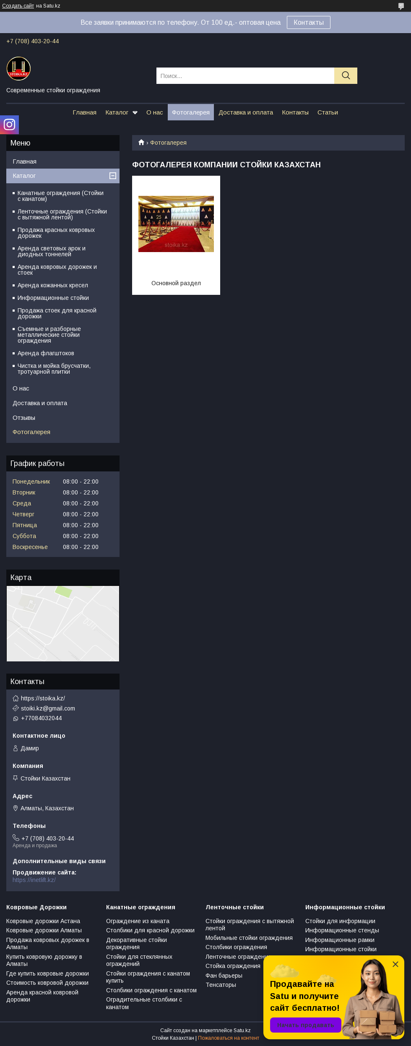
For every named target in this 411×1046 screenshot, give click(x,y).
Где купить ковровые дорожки (47, 973)
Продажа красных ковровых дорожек (56, 232)
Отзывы (24, 417)
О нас (154, 112)
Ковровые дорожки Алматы (44, 930)
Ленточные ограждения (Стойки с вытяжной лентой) (62, 214)
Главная (84, 112)
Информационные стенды (342, 930)
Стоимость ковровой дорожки (47, 982)
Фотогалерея (191, 112)
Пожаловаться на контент (228, 1038)
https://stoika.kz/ (43, 698)
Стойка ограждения (233, 966)
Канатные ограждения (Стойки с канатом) (61, 196)
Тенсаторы (221, 984)
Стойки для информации (340, 921)
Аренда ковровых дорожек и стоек (57, 269)
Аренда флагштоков (46, 353)
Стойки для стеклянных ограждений (139, 960)
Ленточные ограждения (238, 956)
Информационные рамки (340, 940)
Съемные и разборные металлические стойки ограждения (49, 334)
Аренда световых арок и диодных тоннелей (52, 251)
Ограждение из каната (137, 921)
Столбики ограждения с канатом (151, 990)
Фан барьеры (224, 975)
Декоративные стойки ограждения (136, 944)
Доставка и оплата (246, 112)
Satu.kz (242, 1030)
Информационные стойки (53, 297)
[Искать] (345, 76)
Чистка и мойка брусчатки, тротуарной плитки (54, 368)
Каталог (116, 112)
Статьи (327, 112)
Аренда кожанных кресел (53, 285)
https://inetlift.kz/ (34, 880)
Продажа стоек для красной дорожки (57, 313)
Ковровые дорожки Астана (43, 921)
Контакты (309, 22)
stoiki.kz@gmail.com (48, 708)
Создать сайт (18, 6)
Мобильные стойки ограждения (249, 937)
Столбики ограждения (236, 947)
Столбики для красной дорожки (150, 930)
